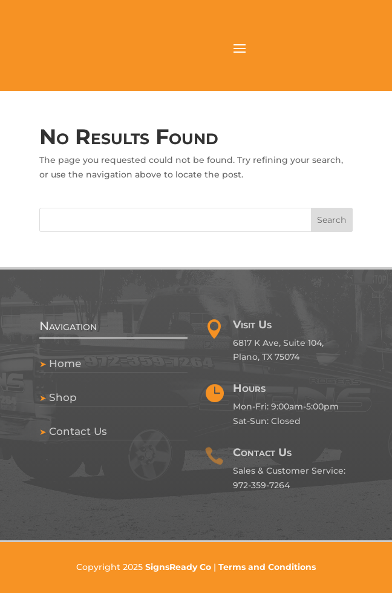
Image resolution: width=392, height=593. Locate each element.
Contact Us (78, 431)
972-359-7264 (261, 485)
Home (65, 363)
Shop (63, 397)
